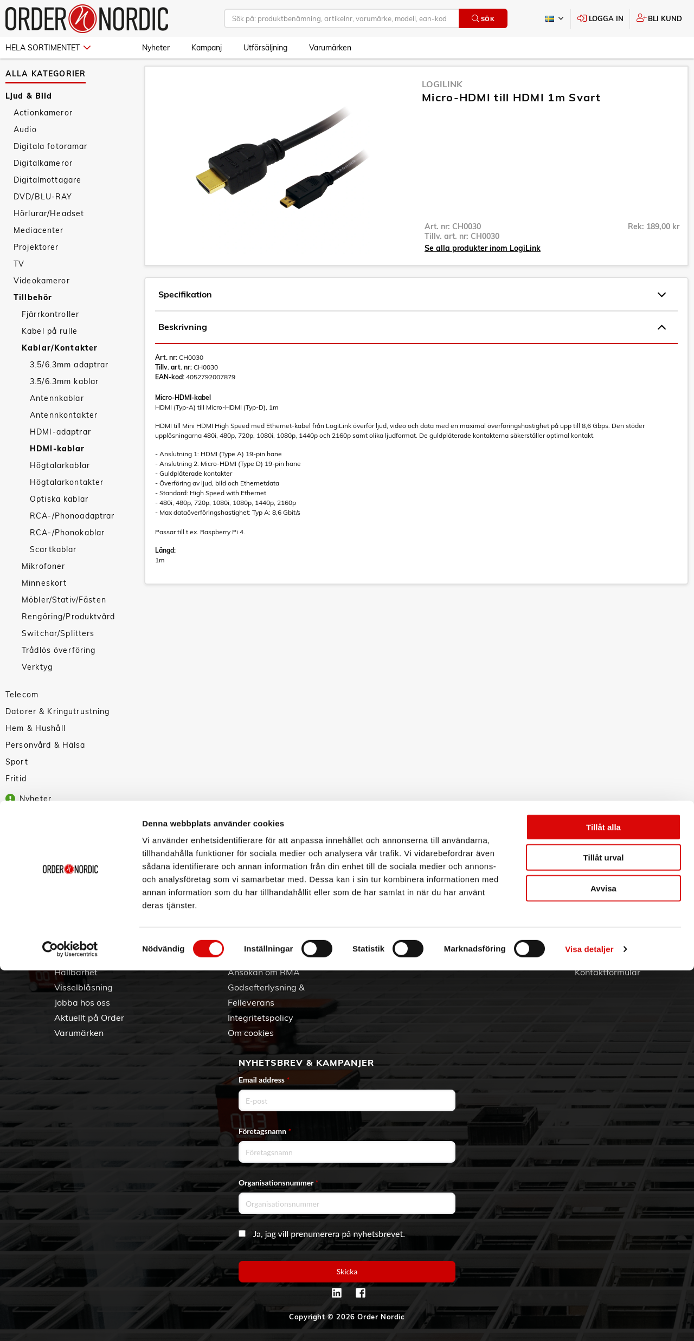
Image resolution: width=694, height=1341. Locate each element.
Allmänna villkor (260, 926)
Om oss (69, 941)
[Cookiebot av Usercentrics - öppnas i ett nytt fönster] (70, 1320)
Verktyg (37, 691)
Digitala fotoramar (51, 171)
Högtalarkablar (60, 490)
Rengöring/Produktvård (68, 641)
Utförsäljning (265, 48)
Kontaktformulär (607, 972)
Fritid (16, 803)
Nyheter (156, 48)
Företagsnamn (265, 1131)
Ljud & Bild (29, 120)
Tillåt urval (603, 1228)
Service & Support (264, 956)
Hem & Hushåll (35, 752)
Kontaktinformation (613, 956)
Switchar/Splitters (58, 658)
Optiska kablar (59, 523)
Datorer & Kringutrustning (57, 736)
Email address (264, 1079)
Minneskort (44, 607)
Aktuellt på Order (89, 1017)
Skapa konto (426, 926)
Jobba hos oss (82, 1002)
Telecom (21, 719)
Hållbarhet (76, 972)
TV (19, 288)
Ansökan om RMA (264, 972)
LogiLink (442, 108)
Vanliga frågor (257, 941)
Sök (483, 19)
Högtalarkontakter (67, 506)
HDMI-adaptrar (60, 456)
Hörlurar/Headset (49, 238)
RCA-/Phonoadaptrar (72, 540)
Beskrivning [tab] (412, 352)
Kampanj (206, 48)
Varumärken (330, 48)
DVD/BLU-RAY (43, 221)
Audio (25, 154)
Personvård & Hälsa (45, 769)
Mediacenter (39, 255)
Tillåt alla (603, 1197)
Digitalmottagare (47, 204)
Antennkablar (57, 422)
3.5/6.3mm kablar (64, 406)
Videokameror (42, 305)
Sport (16, 786)
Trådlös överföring (59, 674)
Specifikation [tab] (412, 319)
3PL (62, 926)
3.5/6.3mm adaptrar (69, 389)
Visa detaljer (589, 1319)
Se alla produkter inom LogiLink (483, 272)
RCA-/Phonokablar (67, 557)
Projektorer (36, 271)
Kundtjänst (259, 908)
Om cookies (251, 1032)
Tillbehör (33, 322)
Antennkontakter (64, 439)
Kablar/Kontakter (60, 372)
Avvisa (603, 1259)
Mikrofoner (43, 590)
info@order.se (629, 941)
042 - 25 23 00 (639, 926)
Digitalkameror (43, 187)
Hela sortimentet (48, 48)
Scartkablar (53, 574)
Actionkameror (43, 137)
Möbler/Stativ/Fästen (64, 624)
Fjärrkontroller (50, 339)
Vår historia (77, 956)
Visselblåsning (83, 987)
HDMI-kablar (57, 473)
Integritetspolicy (260, 1017)
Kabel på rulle (50, 355)
